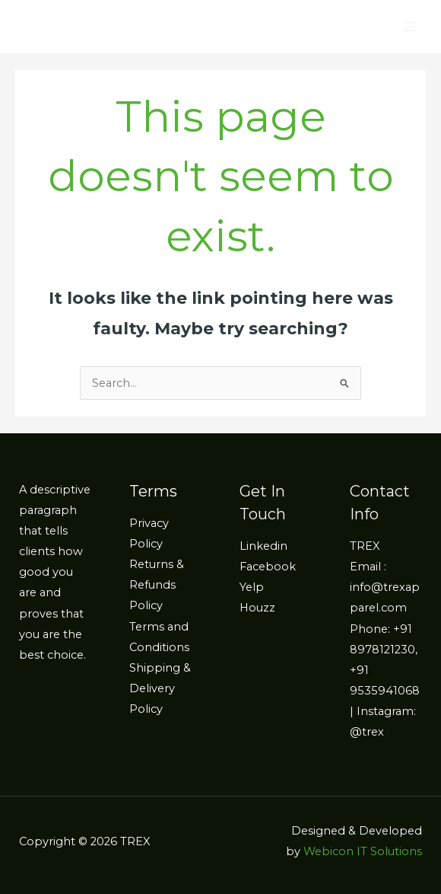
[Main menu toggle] (410, 26)
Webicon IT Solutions (362, 851)
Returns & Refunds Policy (156, 584)
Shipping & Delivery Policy (160, 688)
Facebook (268, 566)
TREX (365, 546)
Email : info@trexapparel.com (385, 587)
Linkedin (263, 546)
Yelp (252, 587)
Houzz (257, 608)
